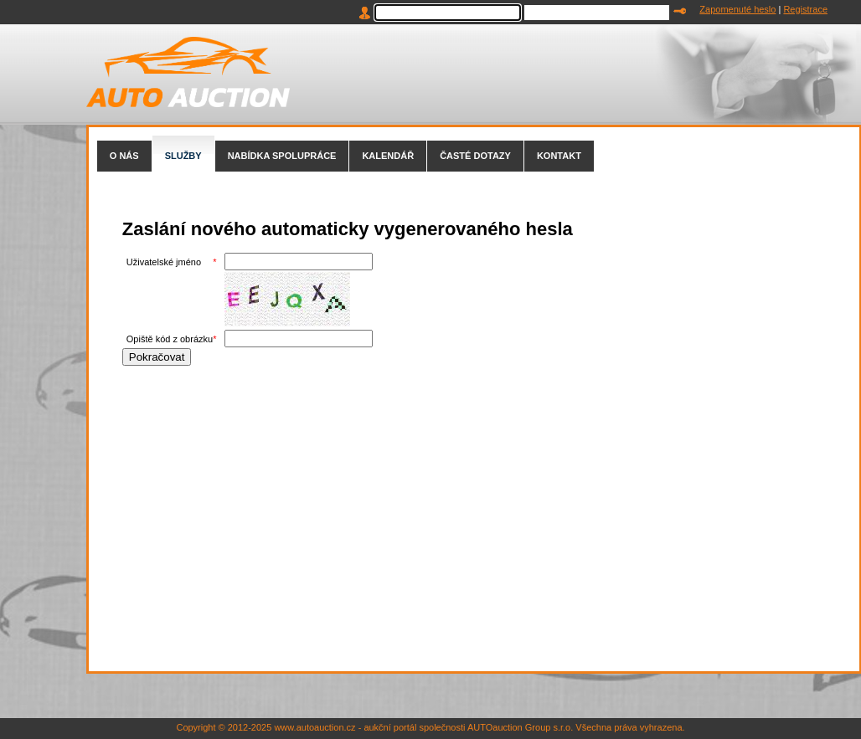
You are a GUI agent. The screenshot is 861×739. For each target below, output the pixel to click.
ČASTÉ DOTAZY (475, 156)
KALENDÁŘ (388, 156)
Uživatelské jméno (163, 262)
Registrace (805, 9)
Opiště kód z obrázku (169, 339)
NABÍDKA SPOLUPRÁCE (282, 156)
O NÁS (124, 156)
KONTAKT (559, 156)
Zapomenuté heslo (737, 9)
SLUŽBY (183, 156)
